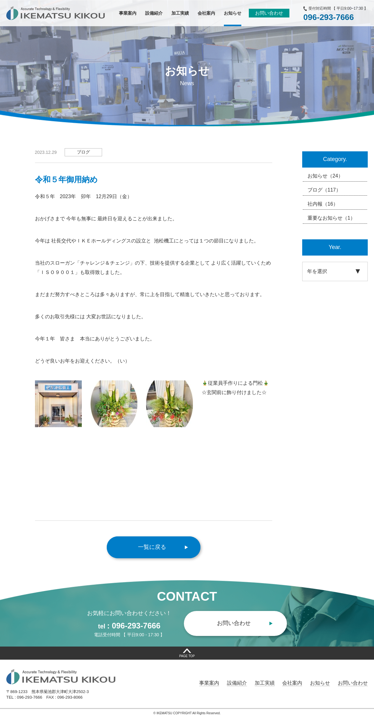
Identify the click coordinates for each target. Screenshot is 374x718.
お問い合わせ (269, 13)
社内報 (323, 204)
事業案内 (209, 683)
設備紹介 (237, 683)
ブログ (324, 190)
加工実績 (265, 683)
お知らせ (325, 176)
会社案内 (292, 683)
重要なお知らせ (331, 218)
